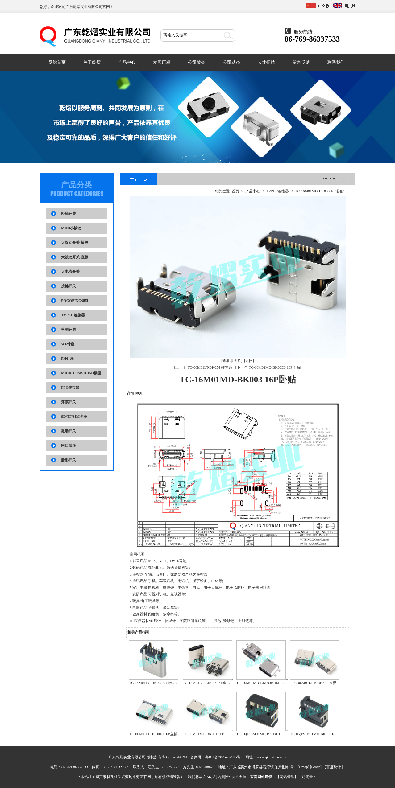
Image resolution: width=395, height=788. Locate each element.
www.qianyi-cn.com (271, 757)
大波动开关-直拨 (74, 257)
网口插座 (68, 445)
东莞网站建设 (261, 777)
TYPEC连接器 (73, 315)
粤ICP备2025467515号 (223, 757)
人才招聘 (266, 62)
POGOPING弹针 (75, 300)
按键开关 (68, 286)
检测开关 (68, 329)
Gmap (315, 767)
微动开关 (68, 431)
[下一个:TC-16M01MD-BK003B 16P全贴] (268, 367)
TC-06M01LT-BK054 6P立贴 (314, 683)
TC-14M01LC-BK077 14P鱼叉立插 (210, 683)
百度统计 (333, 767)
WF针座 (67, 344)
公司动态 (231, 62)
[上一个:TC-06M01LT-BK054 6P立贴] (203, 367)
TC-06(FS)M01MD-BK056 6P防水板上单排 (324, 734)
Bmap (303, 767)
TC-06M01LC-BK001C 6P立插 (153, 734)
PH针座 (67, 358)
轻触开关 (68, 213)
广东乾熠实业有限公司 (83, 7)
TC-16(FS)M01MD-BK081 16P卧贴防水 (267, 734)
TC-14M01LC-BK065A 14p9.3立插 (156, 683)
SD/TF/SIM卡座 (74, 416)
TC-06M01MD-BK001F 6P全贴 (207, 734)
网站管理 (287, 777)
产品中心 (126, 62)
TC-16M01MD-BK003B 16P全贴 (262, 683)
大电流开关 (70, 271)
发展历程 (161, 62)
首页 (235, 191)
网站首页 (57, 62)
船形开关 (68, 460)
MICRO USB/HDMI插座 (81, 373)
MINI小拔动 (71, 228)
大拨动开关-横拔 (74, 242)
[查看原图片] (231, 361)
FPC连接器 (70, 387)
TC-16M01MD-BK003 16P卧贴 (319, 191)
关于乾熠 (92, 62)
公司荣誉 (196, 62)
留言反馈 (301, 62)
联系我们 (336, 62)
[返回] (249, 361)
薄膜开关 (68, 402)
